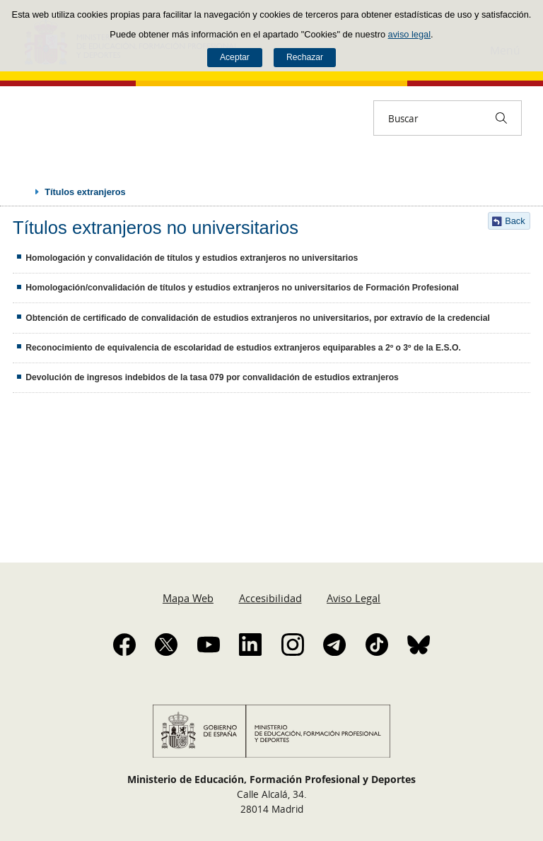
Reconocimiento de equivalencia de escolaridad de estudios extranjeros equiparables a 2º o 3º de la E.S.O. (243, 348)
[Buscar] (501, 118)
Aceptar (235, 57)
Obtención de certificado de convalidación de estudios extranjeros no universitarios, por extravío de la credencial (257, 318)
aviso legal (409, 34)
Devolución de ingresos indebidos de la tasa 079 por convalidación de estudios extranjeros (212, 377)
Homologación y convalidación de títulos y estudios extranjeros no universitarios (191, 258)
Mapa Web (188, 598)
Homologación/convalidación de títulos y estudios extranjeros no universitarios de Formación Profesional (242, 288)
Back (515, 221)
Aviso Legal (353, 598)
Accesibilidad (270, 598)
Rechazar (304, 57)
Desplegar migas (22, 191)
